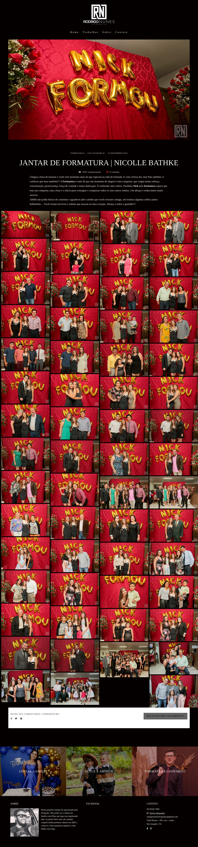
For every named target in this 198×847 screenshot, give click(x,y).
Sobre (107, 32)
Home (74, 32)
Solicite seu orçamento (165, 716)
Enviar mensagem (157, 813)
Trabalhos (91, 32)
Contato (121, 32)
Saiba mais (52, 835)
